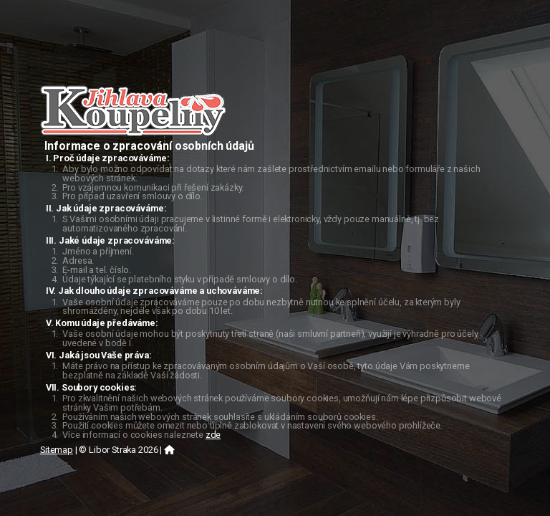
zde (213, 434)
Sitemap (56, 449)
